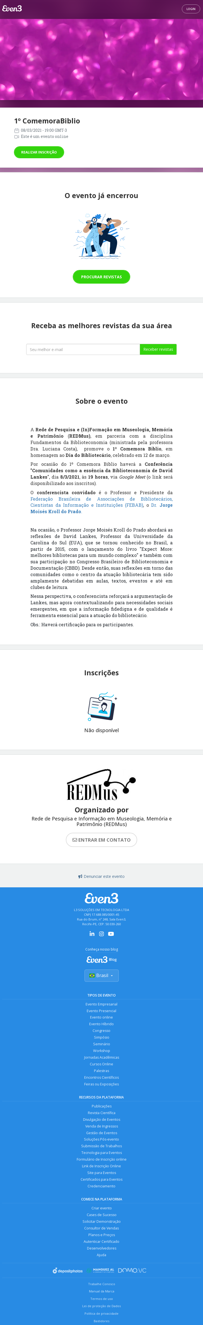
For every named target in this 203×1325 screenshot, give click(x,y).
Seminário (101, 1044)
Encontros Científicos (101, 1077)
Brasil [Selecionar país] (101, 975)
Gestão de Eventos (101, 1133)
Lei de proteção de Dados (101, 1307)
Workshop (101, 1051)
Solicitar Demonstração (102, 1222)
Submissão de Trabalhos (101, 1146)
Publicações (102, 1106)
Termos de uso (101, 1299)
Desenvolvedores (101, 1248)
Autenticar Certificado (101, 1242)
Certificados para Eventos (101, 1180)
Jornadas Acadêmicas (101, 1057)
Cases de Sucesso (102, 1215)
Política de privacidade (101, 1314)
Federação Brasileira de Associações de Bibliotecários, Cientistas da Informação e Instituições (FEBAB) (101, 502)
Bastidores (101, 1321)
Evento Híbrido (101, 1024)
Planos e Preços (101, 1235)
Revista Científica (101, 1113)
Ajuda (101, 1255)
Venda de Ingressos (101, 1126)
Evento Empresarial (101, 1004)
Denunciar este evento (101, 876)
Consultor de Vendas (101, 1228)
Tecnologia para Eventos (101, 1153)
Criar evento (101, 1208)
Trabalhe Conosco (101, 1284)
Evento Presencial (101, 1011)
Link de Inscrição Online (101, 1166)
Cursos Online (101, 1064)
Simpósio (101, 1037)
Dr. (154, 505)
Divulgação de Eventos (101, 1119)
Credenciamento (101, 1186)
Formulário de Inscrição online (102, 1160)
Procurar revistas (101, 276)
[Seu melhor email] (83, 349)
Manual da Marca (101, 1292)
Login (191, 9)
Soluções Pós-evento (101, 1140)
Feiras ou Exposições (101, 1084)
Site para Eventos (101, 1173)
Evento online (101, 1017)
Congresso (101, 1031)
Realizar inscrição (39, 152)
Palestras (101, 1071)
